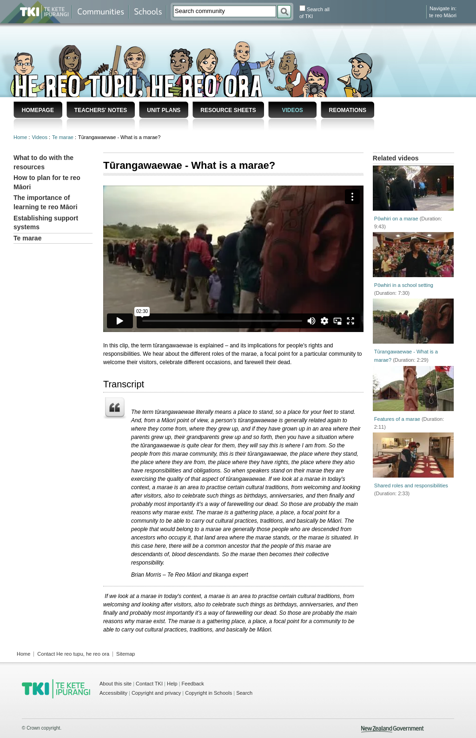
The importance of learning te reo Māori (45, 202)
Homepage (38, 110)
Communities (100, 12)
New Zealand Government (392, 729)
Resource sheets (228, 110)
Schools (147, 12)
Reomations (347, 110)
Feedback (193, 683)
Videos (292, 110)
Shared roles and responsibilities (411, 485)
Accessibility (113, 693)
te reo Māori (442, 15)
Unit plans (163, 110)
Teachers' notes (100, 110)
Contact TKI (149, 683)
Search (244, 693)
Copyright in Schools (208, 693)
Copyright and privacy (156, 693)
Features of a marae (397, 419)
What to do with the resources (43, 162)
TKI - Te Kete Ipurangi (56, 688)
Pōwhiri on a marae (396, 218)
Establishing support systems (45, 222)
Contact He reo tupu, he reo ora (73, 654)
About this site (115, 683)
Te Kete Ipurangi (44, 12)
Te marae (63, 137)
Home (20, 137)
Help (172, 683)
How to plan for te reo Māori (46, 182)
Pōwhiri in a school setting (403, 285)
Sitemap (125, 654)
